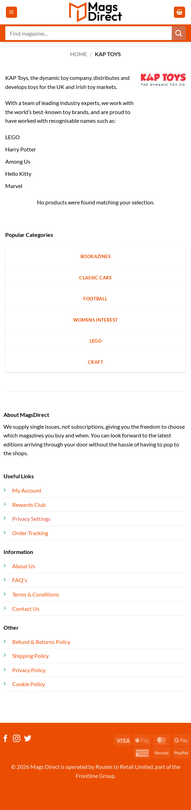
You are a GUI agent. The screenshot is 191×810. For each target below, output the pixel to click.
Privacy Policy (29, 670)
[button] (11, 12)
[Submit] (179, 33)
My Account (26, 490)
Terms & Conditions (35, 594)
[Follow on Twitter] (27, 739)
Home (78, 54)
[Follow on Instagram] (16, 739)
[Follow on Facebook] (5, 739)
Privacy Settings (31, 518)
